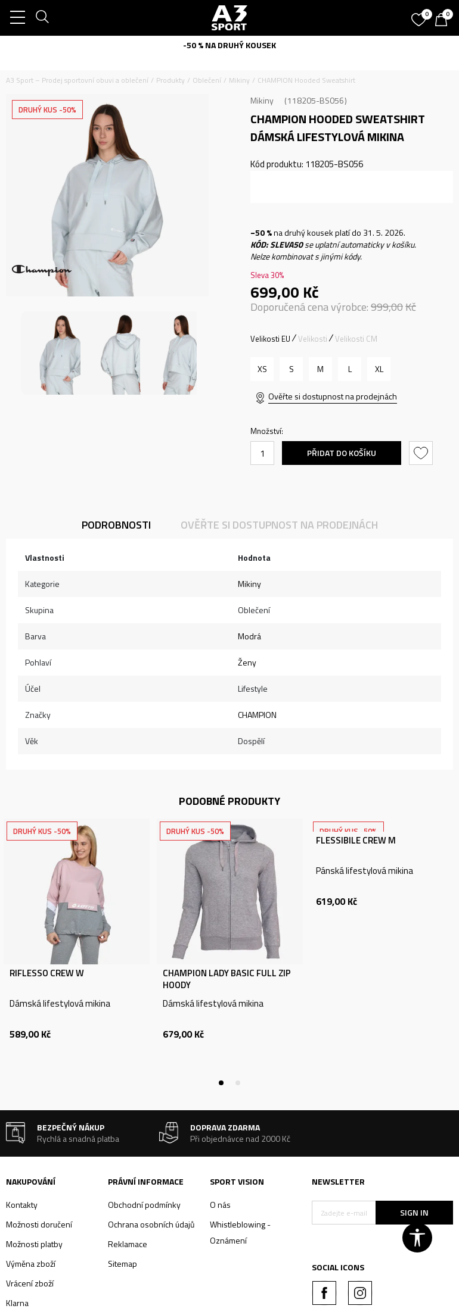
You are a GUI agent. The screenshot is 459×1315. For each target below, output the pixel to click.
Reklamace (127, 1244)
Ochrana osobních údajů (151, 1224)
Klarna (17, 1303)
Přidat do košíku (341, 452)
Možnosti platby (34, 1244)
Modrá (249, 636)
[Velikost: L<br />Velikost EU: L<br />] (349, 369)
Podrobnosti (116, 525)
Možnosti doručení (39, 1224)
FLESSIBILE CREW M (356, 841)
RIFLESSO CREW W (47, 973)
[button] (422, 453)
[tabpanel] (76, 950)
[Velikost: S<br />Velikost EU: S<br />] (291, 369)
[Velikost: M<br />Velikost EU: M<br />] (320, 369)
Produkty (170, 80)
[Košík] (444, 21)
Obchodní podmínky (144, 1204)
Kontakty (22, 1204)
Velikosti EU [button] (270, 339)
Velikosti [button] (312, 339)
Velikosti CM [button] (356, 339)
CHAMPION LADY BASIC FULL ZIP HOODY (227, 979)
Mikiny (239, 80)
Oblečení (207, 80)
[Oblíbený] (420, 15)
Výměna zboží (30, 1263)
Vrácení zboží (30, 1283)
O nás (220, 1204)
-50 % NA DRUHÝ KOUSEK (229, 45)
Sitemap (122, 1263)
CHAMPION (257, 714)
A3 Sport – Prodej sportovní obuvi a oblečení (77, 80)
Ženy (247, 662)
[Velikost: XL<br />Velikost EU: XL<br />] (378, 369)
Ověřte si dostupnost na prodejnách (332, 396)
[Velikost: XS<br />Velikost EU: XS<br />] (262, 369)
